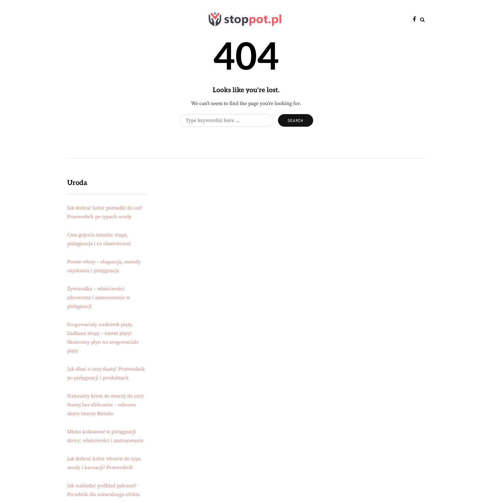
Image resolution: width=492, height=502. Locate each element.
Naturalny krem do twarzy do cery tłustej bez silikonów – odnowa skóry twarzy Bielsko (105, 405)
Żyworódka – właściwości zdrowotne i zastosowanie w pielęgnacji (98, 297)
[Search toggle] (422, 20)
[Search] (226, 120)
